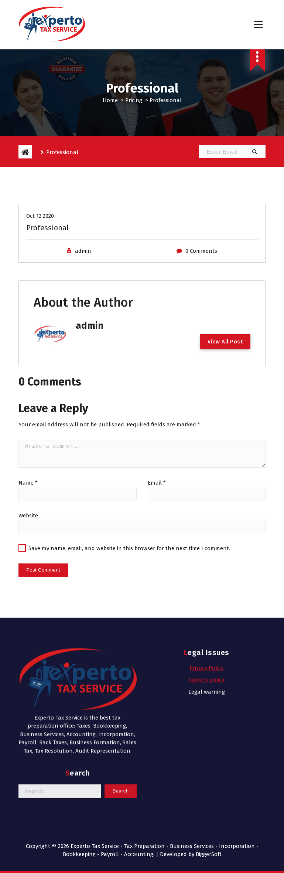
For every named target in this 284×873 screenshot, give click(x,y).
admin (83, 268)
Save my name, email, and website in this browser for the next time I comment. (129, 565)
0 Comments (201, 268)
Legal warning (206, 618)
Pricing (133, 100)
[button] (254, 152)
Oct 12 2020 (40, 233)
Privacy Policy (206, 594)
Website (28, 532)
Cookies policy (206, 606)
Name (28, 499)
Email (157, 499)
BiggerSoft (209, 854)
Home (110, 100)
